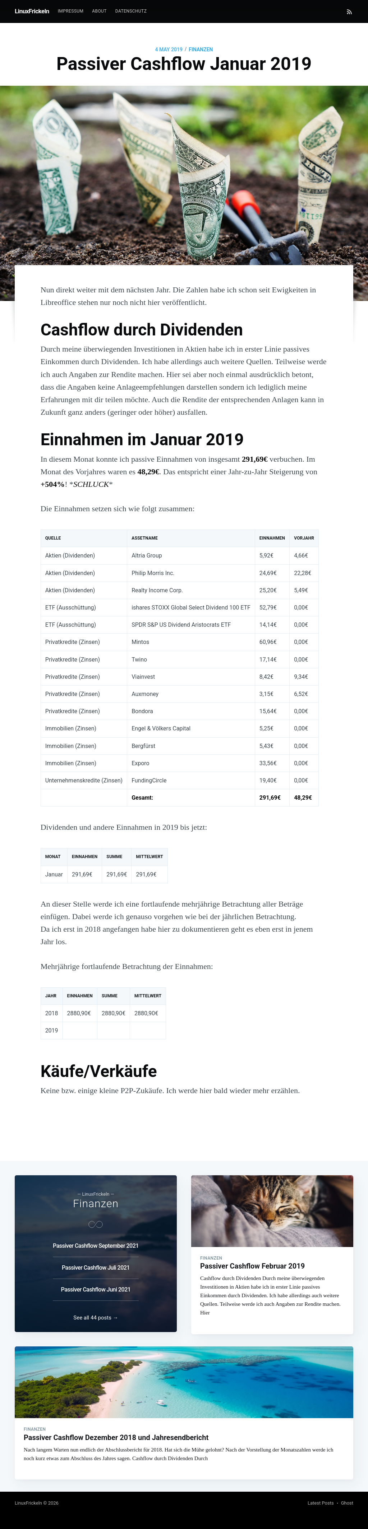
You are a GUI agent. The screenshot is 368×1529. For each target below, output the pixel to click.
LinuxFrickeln (32, 11)
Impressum (71, 11)
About (99, 11)
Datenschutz (131, 11)
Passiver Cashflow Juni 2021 (96, 1285)
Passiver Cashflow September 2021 (96, 1241)
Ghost (347, 1503)
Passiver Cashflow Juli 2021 (96, 1263)
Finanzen (201, 49)
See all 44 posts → (95, 1315)
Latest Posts (321, 1503)
